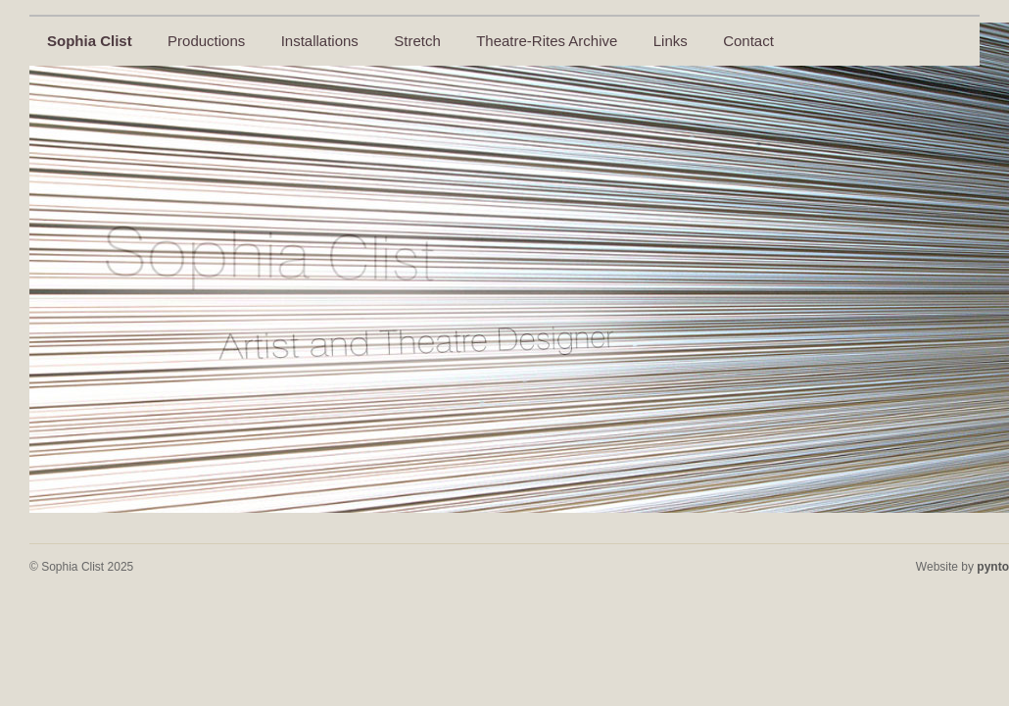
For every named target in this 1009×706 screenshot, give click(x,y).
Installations (320, 40)
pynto (993, 567)
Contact (748, 40)
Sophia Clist (89, 40)
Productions (206, 40)
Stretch (417, 40)
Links (670, 40)
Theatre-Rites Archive (546, 40)
